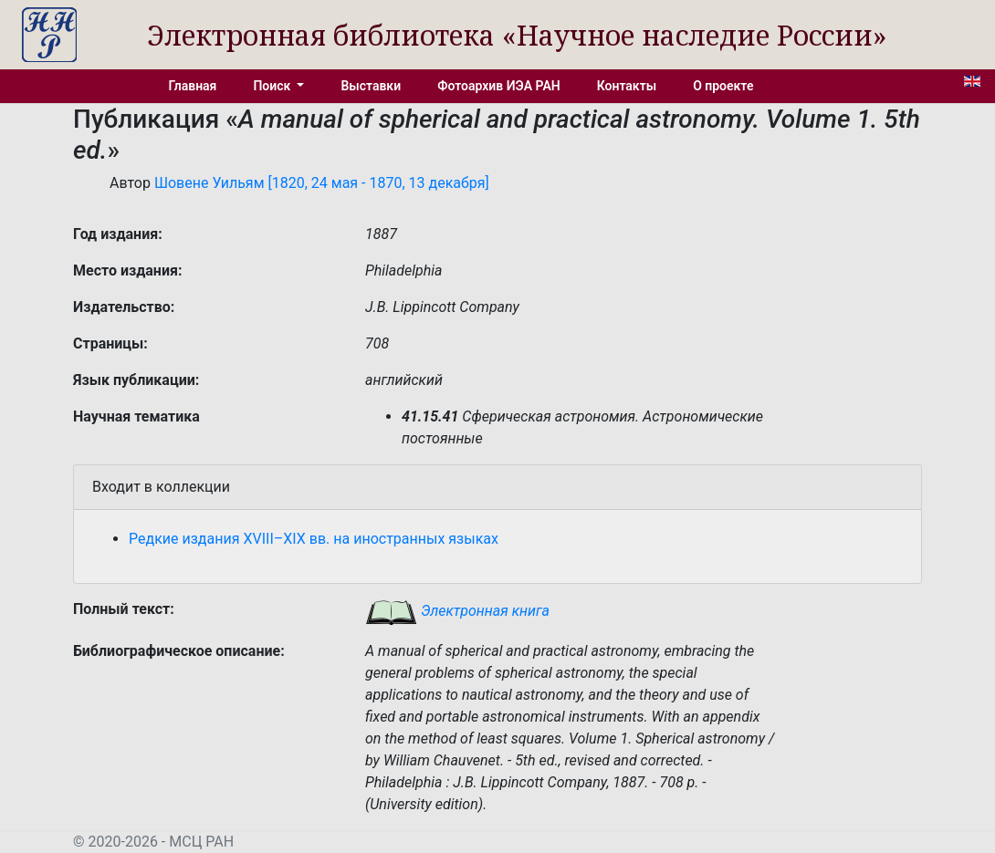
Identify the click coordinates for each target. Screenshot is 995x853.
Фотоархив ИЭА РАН (498, 85)
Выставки (370, 85)
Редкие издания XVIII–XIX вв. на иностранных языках (313, 538)
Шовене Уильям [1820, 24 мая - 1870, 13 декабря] (321, 183)
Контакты (626, 85)
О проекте (723, 85)
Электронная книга (457, 610)
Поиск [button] (273, 85)
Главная (193, 85)
